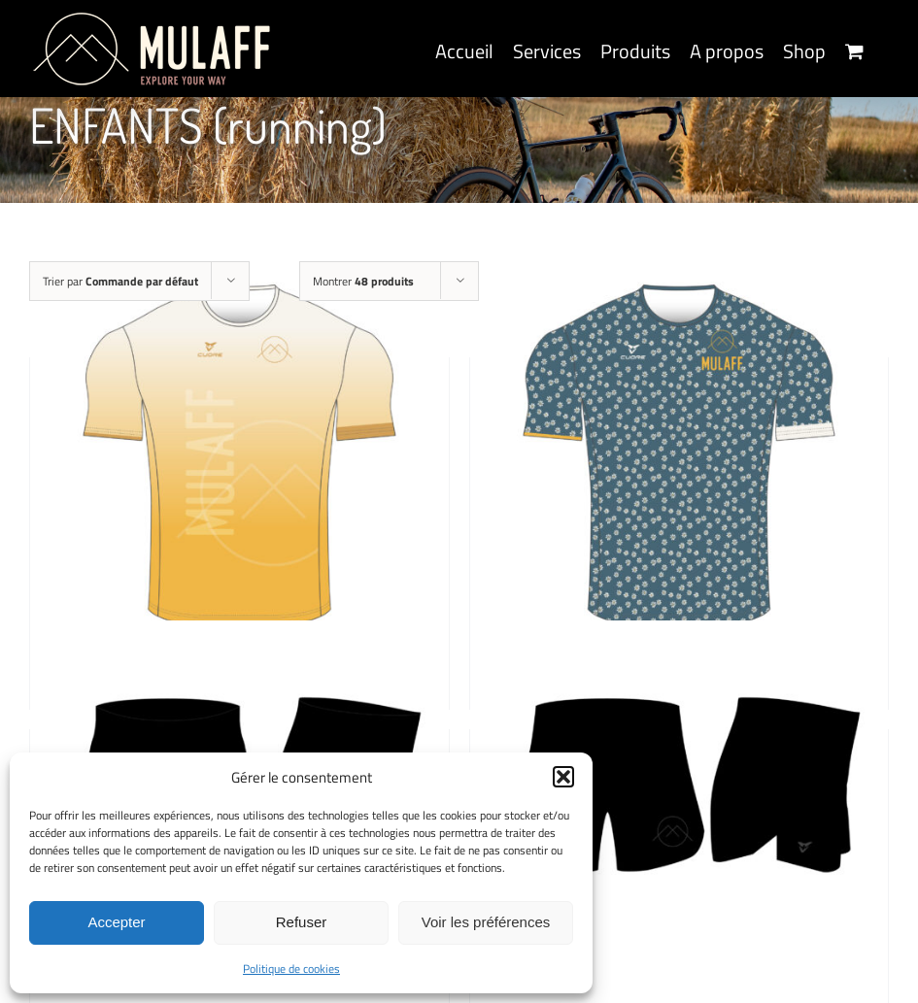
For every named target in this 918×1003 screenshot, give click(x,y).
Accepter (116, 922)
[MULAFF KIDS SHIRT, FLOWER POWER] (679, 457)
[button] (563, 776)
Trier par (120, 281)
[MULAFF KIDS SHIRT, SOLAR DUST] (239, 457)
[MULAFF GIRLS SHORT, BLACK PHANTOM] (679, 829)
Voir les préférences (486, 922)
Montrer (363, 281)
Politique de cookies (291, 968)
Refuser (301, 922)
